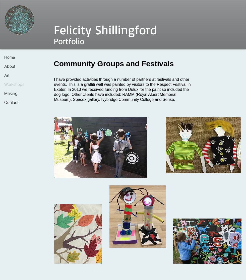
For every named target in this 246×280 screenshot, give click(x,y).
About (9, 66)
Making (11, 93)
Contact (11, 102)
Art (6, 75)
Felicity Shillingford (105, 29)
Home (9, 57)
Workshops (14, 84)
